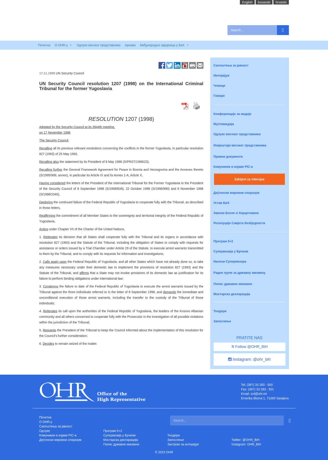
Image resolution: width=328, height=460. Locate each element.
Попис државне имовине (233, 284)
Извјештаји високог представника (240, 145)
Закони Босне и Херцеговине (236, 213)
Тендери (220, 311)
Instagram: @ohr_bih (249, 359)
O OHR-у (45, 422)
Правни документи (228, 156)
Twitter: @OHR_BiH (246, 440)
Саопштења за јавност (231, 65)
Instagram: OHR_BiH (246, 444)
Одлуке (44, 431)
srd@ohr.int (259, 394)
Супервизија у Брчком (231, 251)
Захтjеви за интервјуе (183, 444)
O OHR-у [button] (63, 45)
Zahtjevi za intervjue (249, 179)
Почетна (44, 45)
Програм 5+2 (223, 241)
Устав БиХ (222, 203)
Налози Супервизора (230, 261)
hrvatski (281, 2)
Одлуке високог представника (98, 45)
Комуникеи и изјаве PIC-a (233, 166)
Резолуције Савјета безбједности (239, 223)
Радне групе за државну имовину (240, 272)
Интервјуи (222, 75)
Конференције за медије (233, 114)
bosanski (264, 2)
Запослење (222, 321)
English (247, 2)
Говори (219, 95)
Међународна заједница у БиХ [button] (164, 45)
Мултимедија (224, 124)
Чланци (219, 85)
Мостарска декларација (232, 294)
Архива (130, 45)
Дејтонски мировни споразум (236, 193)
